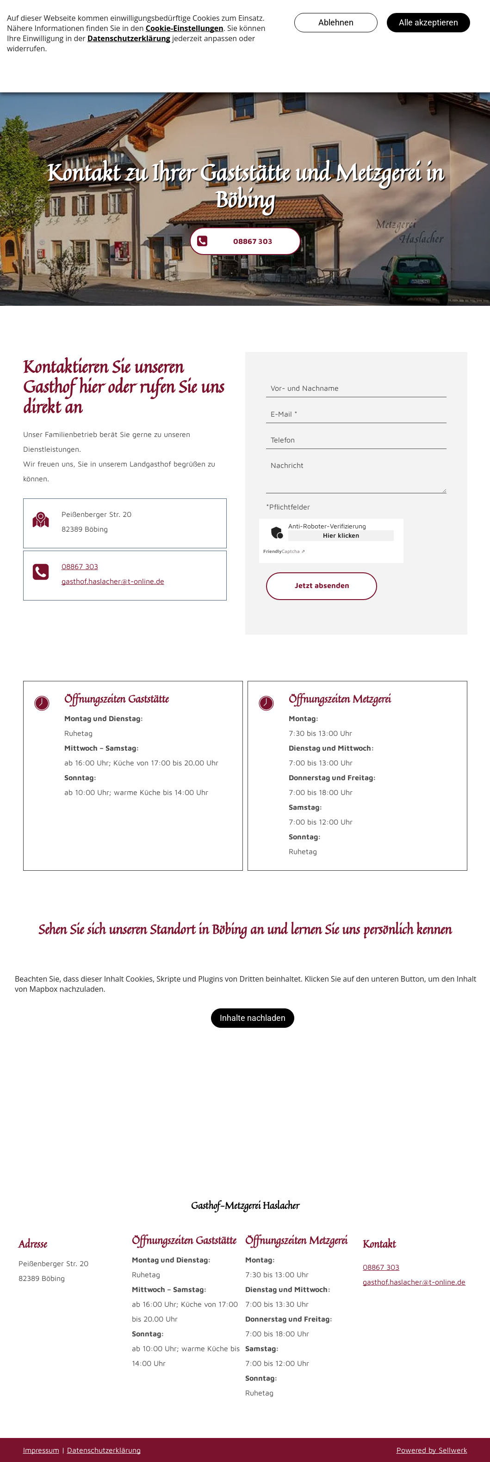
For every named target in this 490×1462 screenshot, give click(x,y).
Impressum (41, 1450)
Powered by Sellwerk (432, 1450)
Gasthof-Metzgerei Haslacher (245, 1205)
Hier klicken (341, 535)
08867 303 (80, 566)
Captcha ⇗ (284, 551)
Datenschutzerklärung (104, 1450)
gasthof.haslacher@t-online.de (113, 581)
